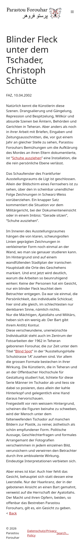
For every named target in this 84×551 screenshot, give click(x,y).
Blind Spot (23, 351)
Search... (62, 533)
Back (13, 513)
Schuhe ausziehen (26, 158)
